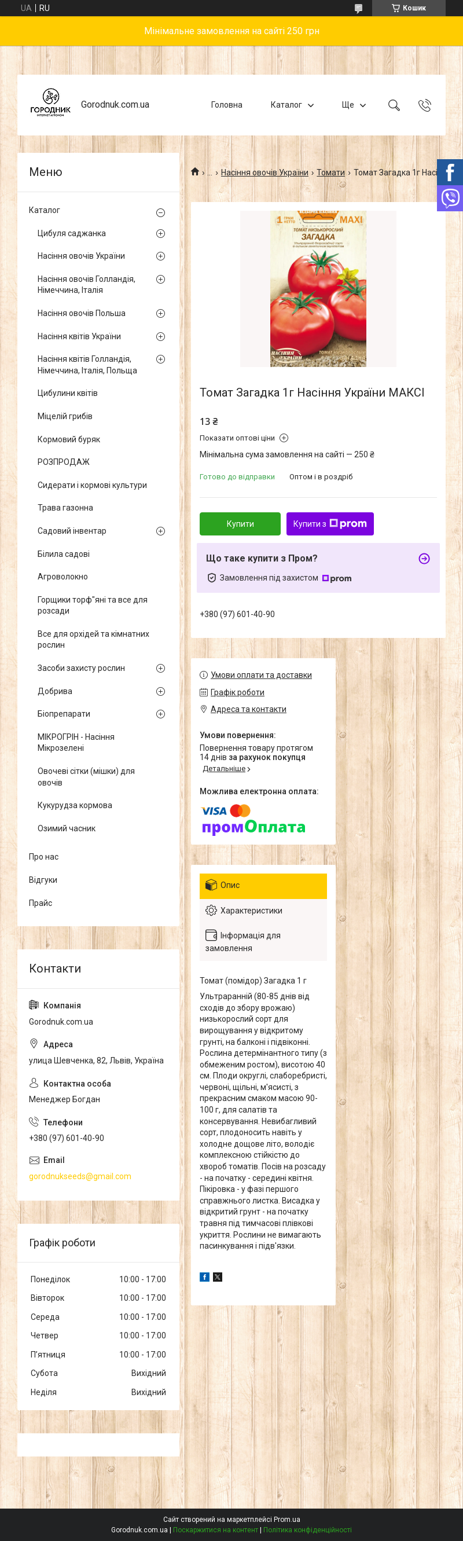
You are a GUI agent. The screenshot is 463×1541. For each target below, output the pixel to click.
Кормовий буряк (69, 439)
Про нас (43, 856)
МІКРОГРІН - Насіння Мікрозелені (76, 742)
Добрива (55, 691)
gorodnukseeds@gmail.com (80, 1176)
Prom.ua (287, 1520)
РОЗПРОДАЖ (64, 462)
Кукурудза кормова (75, 805)
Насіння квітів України (79, 336)
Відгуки (43, 880)
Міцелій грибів (65, 416)
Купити (240, 524)
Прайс (40, 903)
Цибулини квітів (68, 393)
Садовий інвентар (72, 530)
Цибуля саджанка (72, 233)
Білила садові (64, 554)
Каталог (286, 104)
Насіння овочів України (264, 172)
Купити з (330, 524)
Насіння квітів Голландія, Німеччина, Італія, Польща (87, 364)
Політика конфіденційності (307, 1530)
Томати (331, 172)
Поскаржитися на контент (215, 1530)
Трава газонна (65, 507)
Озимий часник (66, 828)
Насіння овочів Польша (82, 313)
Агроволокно (63, 576)
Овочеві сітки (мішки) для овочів (86, 776)
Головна (226, 104)
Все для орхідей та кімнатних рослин (93, 639)
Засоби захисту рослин (81, 668)
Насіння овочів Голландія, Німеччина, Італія (86, 284)
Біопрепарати (64, 713)
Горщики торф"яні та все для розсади (93, 605)
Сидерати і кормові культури (92, 485)
